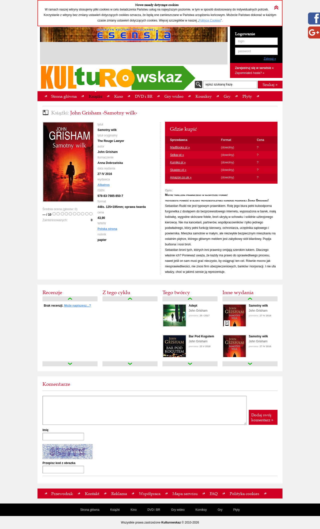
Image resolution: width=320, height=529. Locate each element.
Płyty (236, 510)
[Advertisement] (134, 54)
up (70, 298)
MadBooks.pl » (180, 147)
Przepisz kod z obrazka (58, 463)
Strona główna (90, 510)
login (241, 41)
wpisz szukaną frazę (219, 84)
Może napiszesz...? (77, 305)
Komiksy (201, 510)
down (70, 363)
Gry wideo (177, 510)
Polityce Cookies (209, 20)
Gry (220, 510)
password (244, 51)
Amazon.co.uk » (181, 177)
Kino (133, 510)
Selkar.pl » (177, 155)
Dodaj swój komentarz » (262, 417)
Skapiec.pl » (178, 170)
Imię (45, 430)
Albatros (104, 185)
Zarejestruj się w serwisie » (254, 68)
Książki (115, 510)
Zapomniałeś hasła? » (249, 73)
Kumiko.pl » (178, 162)
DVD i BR (154, 510)
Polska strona (107, 229)
